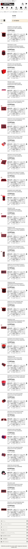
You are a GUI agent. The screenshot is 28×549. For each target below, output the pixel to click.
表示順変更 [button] (15, 20)
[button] (22, 4)
